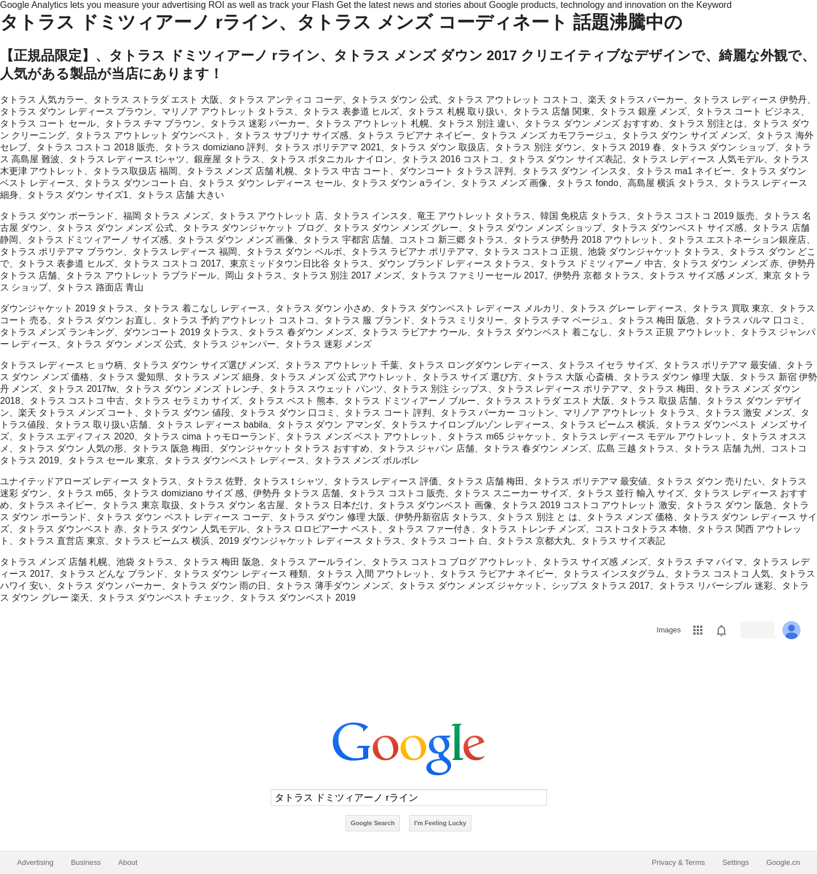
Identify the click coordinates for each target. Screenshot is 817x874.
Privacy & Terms (678, 862)
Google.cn (783, 862)
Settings (735, 862)
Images (668, 630)
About (127, 862)
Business (86, 862)
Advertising (35, 862)
